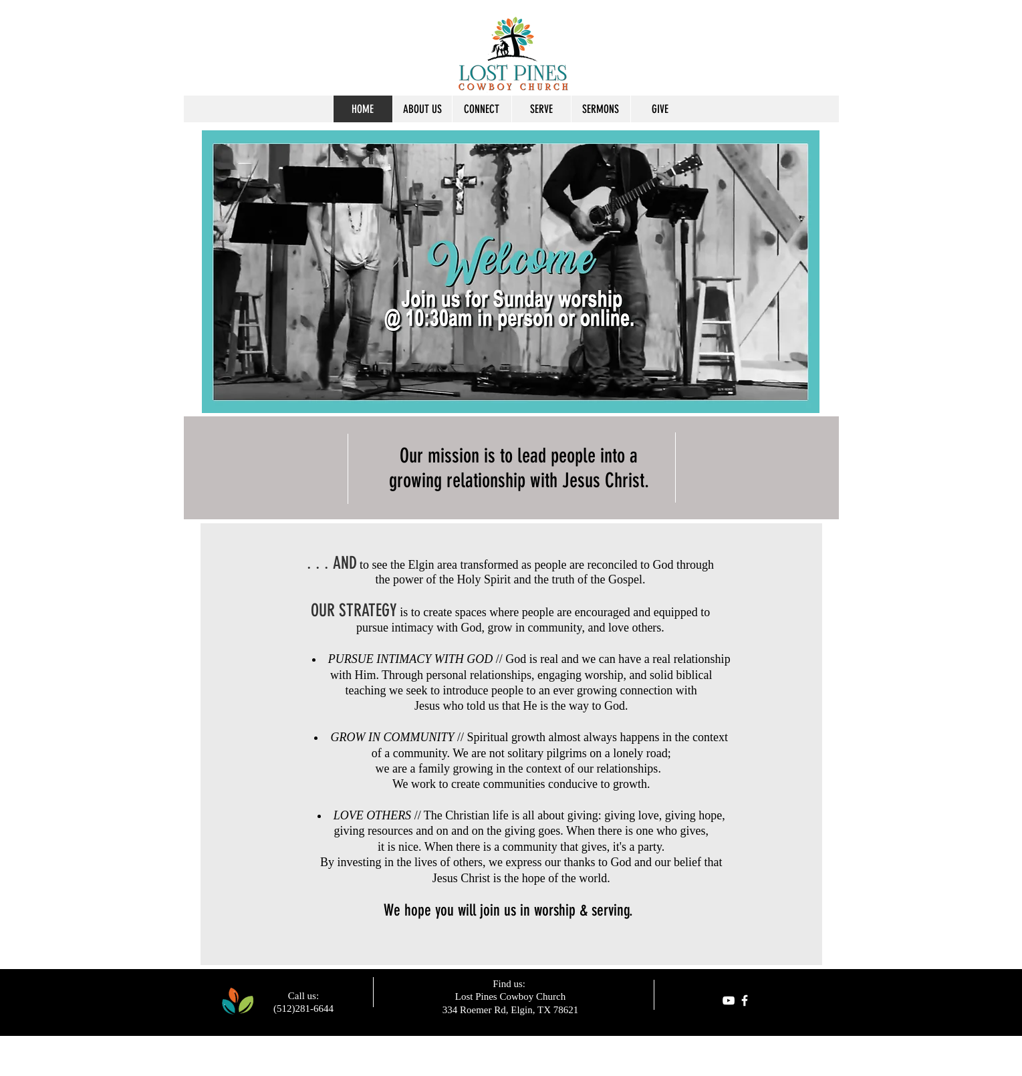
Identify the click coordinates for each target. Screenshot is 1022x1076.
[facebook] (744, 1000)
